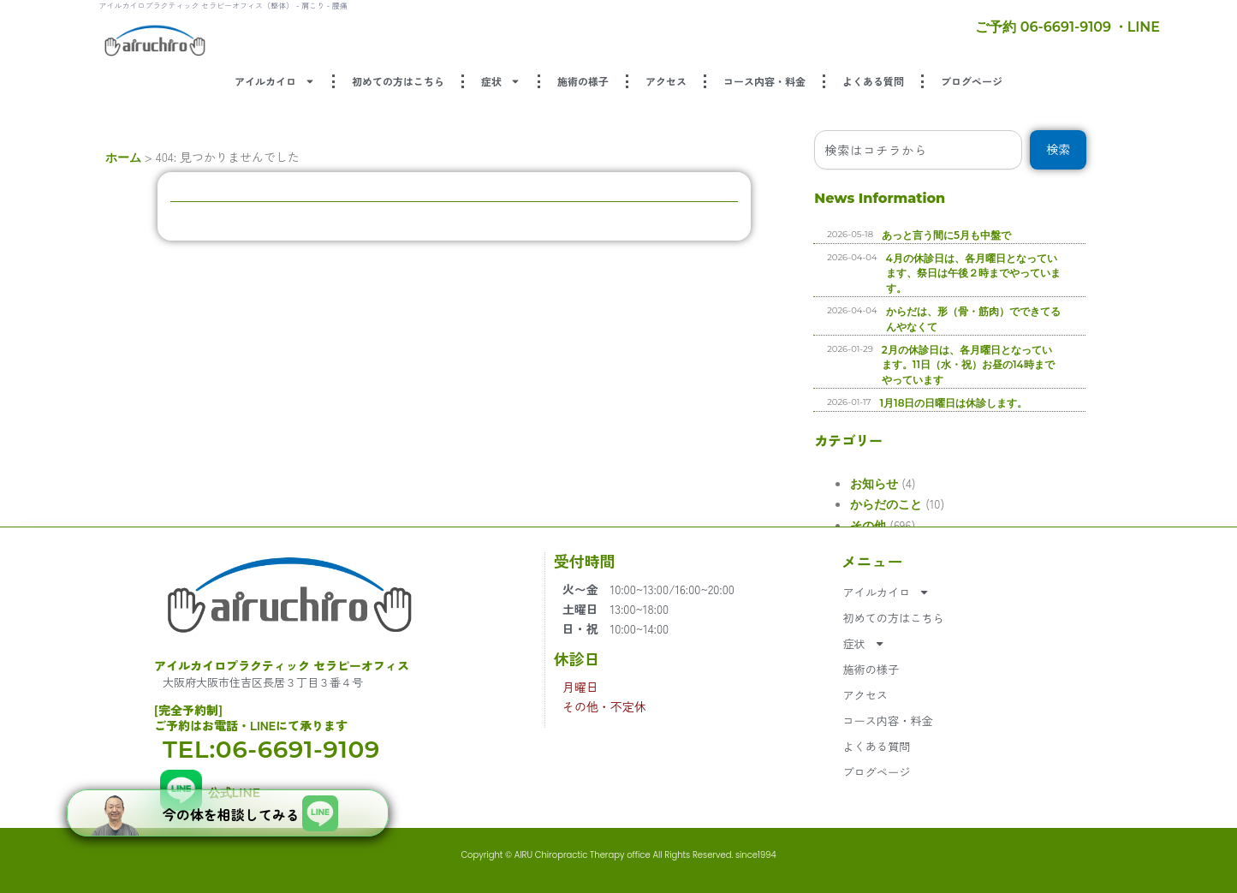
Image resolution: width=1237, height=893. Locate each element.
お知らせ (923, 483)
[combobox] (1038, 150)
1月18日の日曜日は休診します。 (1120, 402)
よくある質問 (873, 81)
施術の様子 (583, 81)
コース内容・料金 (764, 81)
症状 (500, 81)
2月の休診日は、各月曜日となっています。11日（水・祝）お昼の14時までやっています (1134, 365)
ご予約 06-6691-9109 (1043, 27)
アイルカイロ (275, 81)
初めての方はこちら (398, 81)
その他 (917, 525)
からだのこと (935, 504)
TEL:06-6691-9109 (271, 749)
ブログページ (971, 81)
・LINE (1137, 27)
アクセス (666, 81)
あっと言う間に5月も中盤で (1112, 235)
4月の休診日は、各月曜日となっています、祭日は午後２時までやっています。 (1139, 273)
